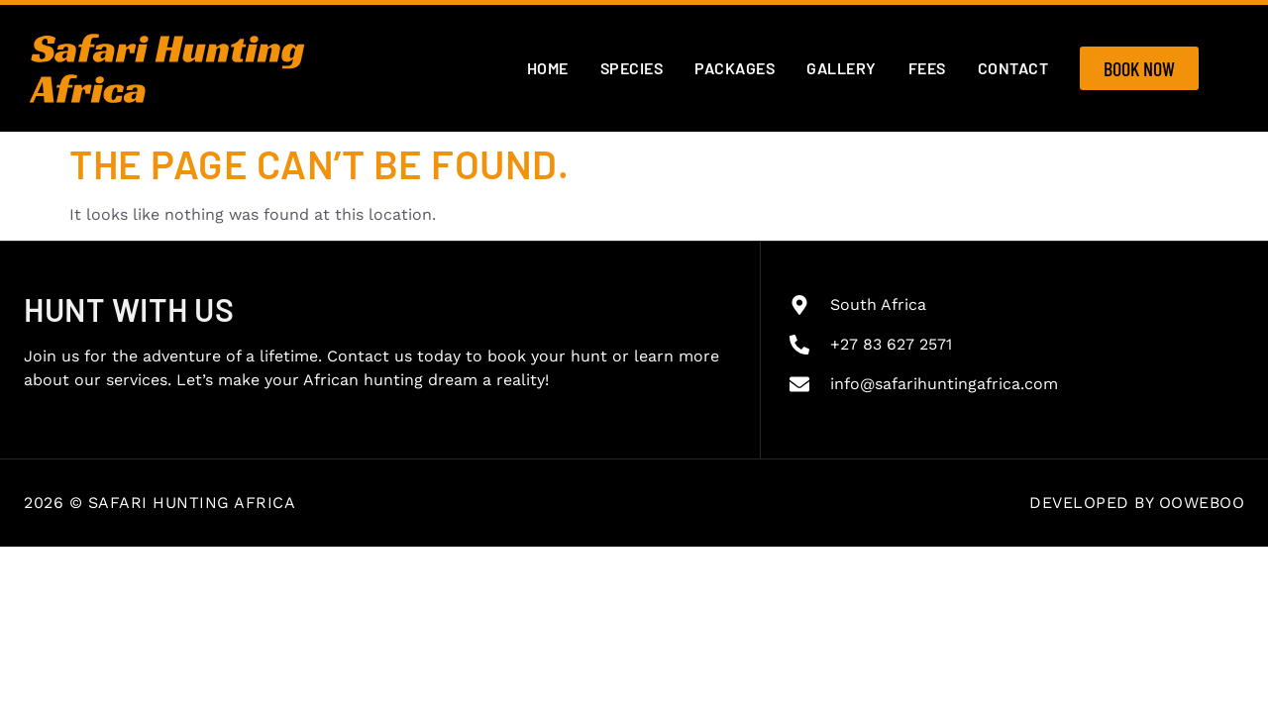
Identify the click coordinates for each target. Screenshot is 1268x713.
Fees (927, 67)
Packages (734, 67)
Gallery (841, 67)
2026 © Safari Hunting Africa (159, 502)
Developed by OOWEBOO (1136, 502)
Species (632, 67)
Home (548, 67)
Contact (1013, 67)
